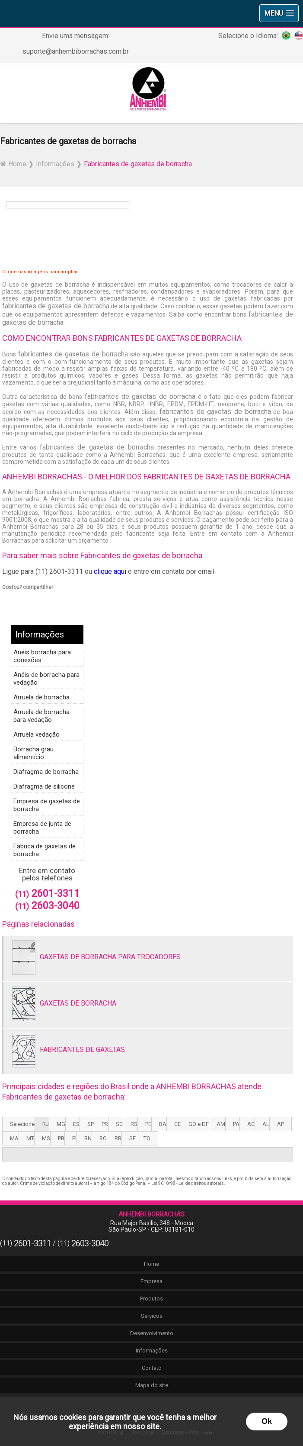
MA (14, 1138)
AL (265, 1124)
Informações (39, 634)
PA (236, 1124)
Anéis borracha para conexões (42, 656)
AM (221, 1124)
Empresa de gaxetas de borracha (46, 805)
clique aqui (110, 571)
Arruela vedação (36, 734)
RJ (45, 1124)
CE (177, 1124)
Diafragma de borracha (46, 772)
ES (76, 1124)
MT (30, 1138)
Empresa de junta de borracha (42, 827)
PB (61, 1138)
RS (134, 1124)
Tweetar (14, 599)
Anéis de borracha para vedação (46, 678)
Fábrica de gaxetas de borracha (44, 850)
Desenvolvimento (151, 1333)
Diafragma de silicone (44, 786)
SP (90, 1124)
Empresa (151, 1281)
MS (46, 1138)
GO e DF (198, 1124)
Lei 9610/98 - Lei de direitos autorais (187, 1183)
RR (118, 1138)
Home (151, 1264)
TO (147, 1138)
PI (74, 1138)
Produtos (151, 1298)
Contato (152, 1368)
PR (105, 1124)
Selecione (22, 1124)
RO (103, 1138)
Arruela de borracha (41, 697)
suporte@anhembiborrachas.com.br (75, 51)
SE (132, 1138)
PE (148, 1124)
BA (162, 1124)
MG (61, 1124)
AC (251, 1124)
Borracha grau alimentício (33, 753)
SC (119, 1124)
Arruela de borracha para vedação (41, 716)
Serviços (152, 1316)
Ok (267, 1421)
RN (88, 1138)
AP (280, 1124)
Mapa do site (151, 1385)
